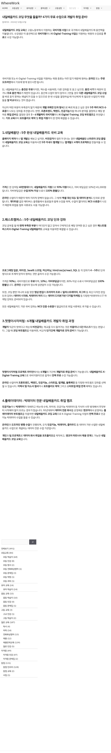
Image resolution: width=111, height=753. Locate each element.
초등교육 (5, 552)
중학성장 (47, 8)
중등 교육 (5, 593)
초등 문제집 (8, 573)
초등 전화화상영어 (10, 569)
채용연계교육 (8, 642)
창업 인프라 (8, 667)
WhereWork (10, 3)
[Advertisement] (54, 58)
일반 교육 (5, 622)
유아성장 (32, 8)
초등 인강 (7, 561)
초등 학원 (7, 577)
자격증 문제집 (9, 658)
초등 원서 (7, 565)
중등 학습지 (8, 597)
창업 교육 (7, 671)
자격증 (88, 8)
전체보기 (5, 548)
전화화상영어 (8, 634)
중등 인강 (7, 601)
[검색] (32, 542)
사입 (5, 675)
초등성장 (18, 8)
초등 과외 (7, 581)
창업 (100, 8)
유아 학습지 (8, 589)
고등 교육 (5, 610)
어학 (5, 630)
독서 (5, 626)
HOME (5, 8)
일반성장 (75, 8)
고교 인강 (7, 614)
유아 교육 (5, 585)
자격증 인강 (8, 654)
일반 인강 (7, 646)
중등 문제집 (8, 605)
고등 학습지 (8, 618)
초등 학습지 (8, 557)
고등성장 (61, 8)
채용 (5, 638)
